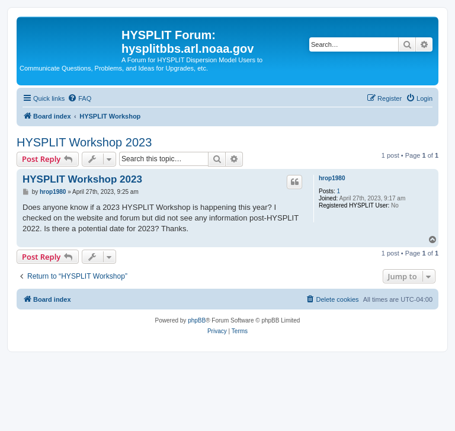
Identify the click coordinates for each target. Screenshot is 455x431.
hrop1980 (332, 178)
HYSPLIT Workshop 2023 (84, 142)
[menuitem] (79, 98)
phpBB (197, 320)
